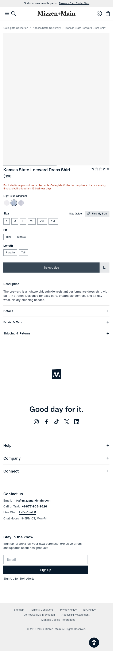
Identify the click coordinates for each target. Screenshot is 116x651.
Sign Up (45, 570)
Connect (56, 471)
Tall (23, 252)
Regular (10, 252)
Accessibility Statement (75, 614)
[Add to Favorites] (104, 267)
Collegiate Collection (15, 28)
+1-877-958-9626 (34, 506)
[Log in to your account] (99, 13)
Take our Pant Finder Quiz (74, 3)
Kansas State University (47, 28)
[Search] (13, 13)
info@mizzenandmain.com (32, 500)
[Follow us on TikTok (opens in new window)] (56, 421)
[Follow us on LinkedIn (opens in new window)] (76, 421)
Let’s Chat (27, 512)
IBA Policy (89, 609)
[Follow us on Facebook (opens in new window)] (46, 421)
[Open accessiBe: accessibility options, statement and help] (94, 643)
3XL (53, 221)
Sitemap (19, 609)
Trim (8, 237)
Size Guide (75, 213)
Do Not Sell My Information (39, 614)
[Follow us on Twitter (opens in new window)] (66, 421)
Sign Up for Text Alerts (18, 578)
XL (31, 221)
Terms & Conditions (41, 609)
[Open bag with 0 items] (107, 13)
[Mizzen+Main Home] (57, 13)
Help (56, 445)
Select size (51, 267)
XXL (42, 221)
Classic (21, 237)
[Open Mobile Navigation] (6, 13)
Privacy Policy (68, 609)
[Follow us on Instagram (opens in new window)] (36, 421)
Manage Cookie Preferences (58, 620)
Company (56, 458)
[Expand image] (56, 99)
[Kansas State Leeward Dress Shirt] (6, 203)
